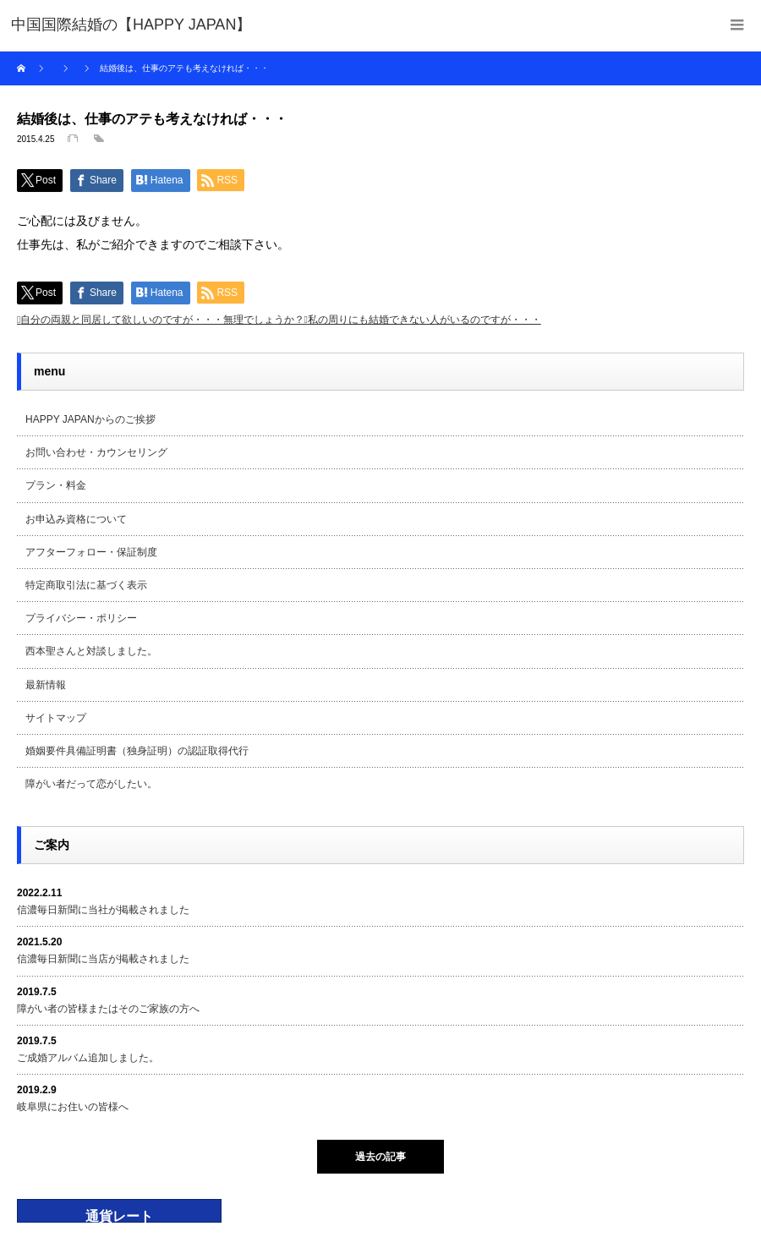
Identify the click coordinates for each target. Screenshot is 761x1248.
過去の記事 (380, 1157)
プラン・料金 (55, 485)
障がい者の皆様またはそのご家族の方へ (108, 1009)
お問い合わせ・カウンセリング (96, 452)
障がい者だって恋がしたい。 (91, 784)
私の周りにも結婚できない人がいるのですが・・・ (424, 320)
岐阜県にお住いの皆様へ (73, 1107)
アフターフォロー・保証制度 (91, 552)
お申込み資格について (76, 519)
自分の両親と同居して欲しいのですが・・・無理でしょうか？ (162, 320)
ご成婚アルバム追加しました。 (88, 1058)
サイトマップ (55, 718)
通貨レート (119, 1216)
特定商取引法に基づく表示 (86, 585)
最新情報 (45, 685)
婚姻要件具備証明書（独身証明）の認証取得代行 (137, 751)
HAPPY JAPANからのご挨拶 (90, 419)
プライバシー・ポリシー (81, 618)
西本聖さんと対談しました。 (91, 651)
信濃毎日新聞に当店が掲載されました (103, 959)
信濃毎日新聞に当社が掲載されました (103, 910)
